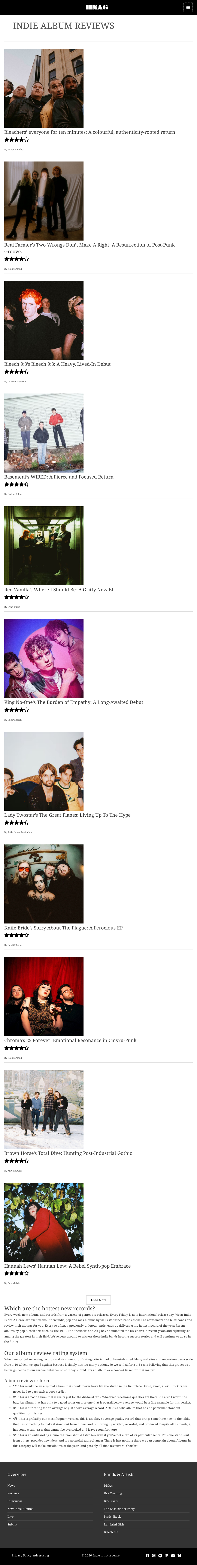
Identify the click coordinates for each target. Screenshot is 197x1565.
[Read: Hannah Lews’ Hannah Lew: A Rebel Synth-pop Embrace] (44, 1222)
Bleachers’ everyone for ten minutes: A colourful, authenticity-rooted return (89, 132)
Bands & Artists (119, 1474)
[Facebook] (147, 1556)
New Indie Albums (20, 1509)
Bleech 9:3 (111, 1532)
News (11, 1485)
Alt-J (97, 1331)
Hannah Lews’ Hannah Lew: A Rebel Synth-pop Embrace (67, 1266)
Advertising (41, 1555)
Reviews (13, 1493)
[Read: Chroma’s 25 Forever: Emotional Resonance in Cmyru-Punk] (44, 996)
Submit (12, 1524)
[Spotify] (160, 1556)
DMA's (108, 1485)
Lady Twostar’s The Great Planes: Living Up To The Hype (67, 815)
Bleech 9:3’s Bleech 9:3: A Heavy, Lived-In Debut (57, 364)
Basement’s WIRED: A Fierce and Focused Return (58, 477)
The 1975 (60, 1331)
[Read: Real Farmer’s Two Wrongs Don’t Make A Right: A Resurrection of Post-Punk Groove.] (44, 201)
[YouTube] (173, 1556)
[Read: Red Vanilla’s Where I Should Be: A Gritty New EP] (44, 545)
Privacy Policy (21, 1555)
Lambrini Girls (114, 1524)
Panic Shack (112, 1516)
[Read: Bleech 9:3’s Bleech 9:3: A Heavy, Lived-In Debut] (44, 320)
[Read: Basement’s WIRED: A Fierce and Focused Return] (44, 433)
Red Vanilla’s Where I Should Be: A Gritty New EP (59, 589)
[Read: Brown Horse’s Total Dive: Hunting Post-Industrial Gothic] (44, 1109)
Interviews (14, 1501)
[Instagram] (154, 1556)
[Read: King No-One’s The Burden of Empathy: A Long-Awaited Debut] (44, 658)
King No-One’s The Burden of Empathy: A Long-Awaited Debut (73, 702)
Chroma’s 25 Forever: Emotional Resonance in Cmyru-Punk (70, 1040)
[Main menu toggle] (188, 7)
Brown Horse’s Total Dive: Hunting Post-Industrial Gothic (68, 1153)
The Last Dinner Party (119, 1509)
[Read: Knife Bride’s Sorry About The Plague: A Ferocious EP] (44, 883)
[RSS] (167, 1556)
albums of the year (65, 1446)
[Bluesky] (179, 1556)
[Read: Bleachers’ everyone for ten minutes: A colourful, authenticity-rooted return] (44, 88)
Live (10, 1516)
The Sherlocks (77, 1331)
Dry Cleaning (113, 1493)
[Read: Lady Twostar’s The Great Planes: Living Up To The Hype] (44, 771)
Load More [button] (98, 1300)
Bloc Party (111, 1501)
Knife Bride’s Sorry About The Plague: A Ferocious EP (63, 928)
